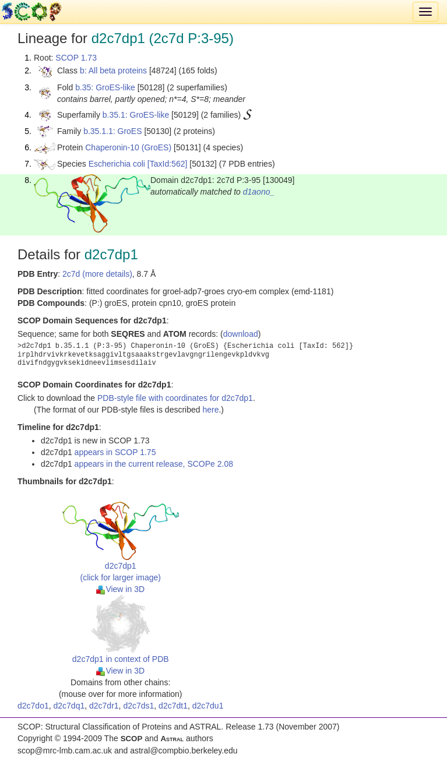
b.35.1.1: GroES (112, 131)
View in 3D (120, 589)
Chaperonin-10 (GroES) (128, 147)
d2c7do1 (33, 705)
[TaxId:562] (167, 163)
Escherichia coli (117, 163)
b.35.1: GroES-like (136, 114)
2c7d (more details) (97, 274)
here (210, 409)
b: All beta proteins (113, 70)
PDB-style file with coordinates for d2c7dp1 (175, 398)
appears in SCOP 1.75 (115, 452)
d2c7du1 (208, 705)
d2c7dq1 (69, 705)
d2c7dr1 (104, 705)
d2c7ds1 (138, 705)
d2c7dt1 (173, 705)
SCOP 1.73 (76, 57)
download (240, 334)
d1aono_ (259, 191)
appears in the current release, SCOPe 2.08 (154, 463)
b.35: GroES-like (105, 87)
